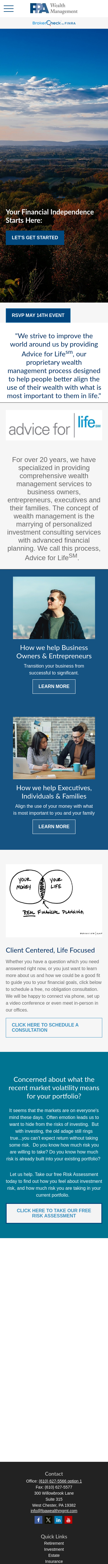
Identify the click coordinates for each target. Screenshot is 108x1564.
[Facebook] (38, 1520)
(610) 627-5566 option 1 (60, 1481)
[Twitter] (48, 1520)
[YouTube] (68, 1520)
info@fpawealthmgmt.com (54, 1510)
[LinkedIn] (58, 1520)
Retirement (54, 1543)
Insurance (54, 1561)
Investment (54, 1549)
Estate (54, 1555)
